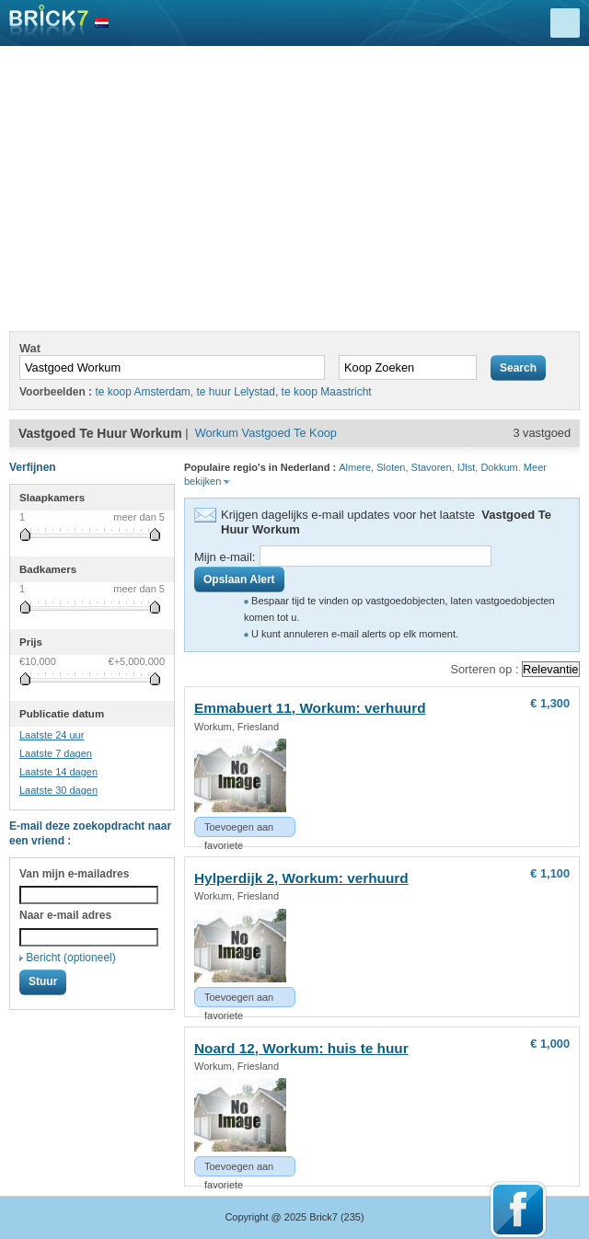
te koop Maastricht (327, 391)
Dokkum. (500, 467)
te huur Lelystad (236, 391)
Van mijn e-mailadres (74, 873)
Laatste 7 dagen (55, 753)
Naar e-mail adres (65, 915)
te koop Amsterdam (142, 391)
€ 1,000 (550, 1043)
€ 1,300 (550, 703)
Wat (29, 348)
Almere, (356, 467)
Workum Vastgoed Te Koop (266, 433)
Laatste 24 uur (51, 734)
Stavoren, (433, 467)
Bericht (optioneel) (70, 957)
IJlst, (468, 467)
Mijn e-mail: (224, 557)
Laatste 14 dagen (58, 771)
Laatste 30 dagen (58, 790)
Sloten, (392, 467)
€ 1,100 (550, 873)
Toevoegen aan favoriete (238, 829)
